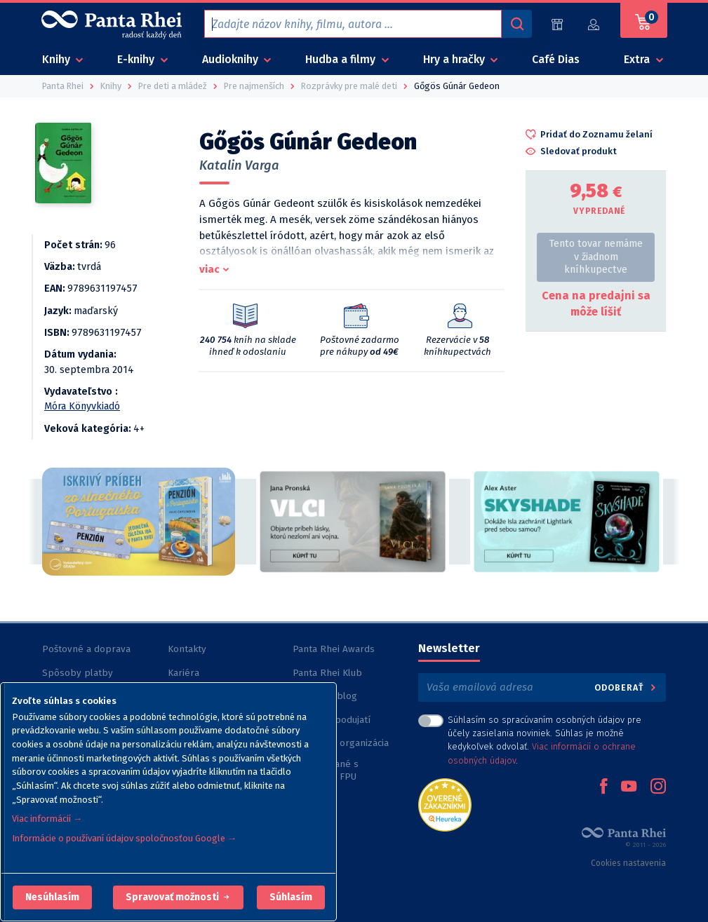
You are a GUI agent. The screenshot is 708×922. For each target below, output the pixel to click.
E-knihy (137, 59)
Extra (638, 59)
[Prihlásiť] (594, 24)
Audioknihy (231, 59)
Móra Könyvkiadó (82, 406)
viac (209, 269)
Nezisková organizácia (341, 743)
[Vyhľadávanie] (516, 24)
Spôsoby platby (77, 673)
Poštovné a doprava (86, 649)
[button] (52, 897)
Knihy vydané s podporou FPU (326, 770)
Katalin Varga (239, 165)
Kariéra (183, 673)
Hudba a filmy (341, 59)
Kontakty (187, 649)
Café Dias (556, 59)
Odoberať (626, 687)
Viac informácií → (47, 818)
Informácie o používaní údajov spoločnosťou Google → (124, 838)
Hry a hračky (455, 59)
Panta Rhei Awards (334, 649)
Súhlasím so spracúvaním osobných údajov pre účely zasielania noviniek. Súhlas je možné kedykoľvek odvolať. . (544, 740)
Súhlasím (290, 897)
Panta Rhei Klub (327, 673)
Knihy (57, 59)
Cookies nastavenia (628, 863)
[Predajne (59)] (557, 24)
